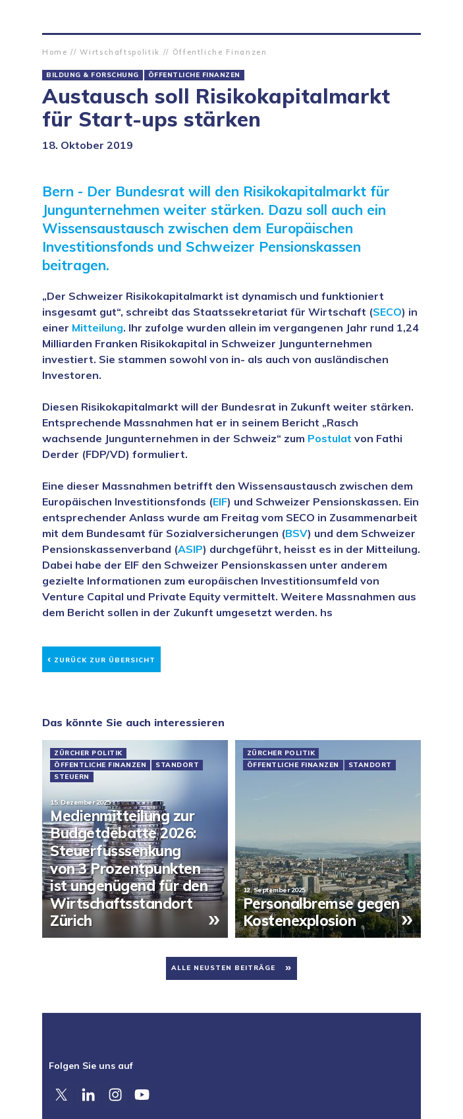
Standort (177, 765)
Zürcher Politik (88, 753)
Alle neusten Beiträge (223, 967)
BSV (296, 533)
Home (55, 52)
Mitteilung (97, 327)
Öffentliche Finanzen (220, 52)
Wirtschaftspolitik (120, 52)
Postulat (330, 438)
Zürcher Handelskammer (52, 16)
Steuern (72, 777)
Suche (410, 16)
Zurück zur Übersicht (101, 658)
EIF (220, 501)
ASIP (190, 549)
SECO (387, 311)
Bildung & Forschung (92, 75)
